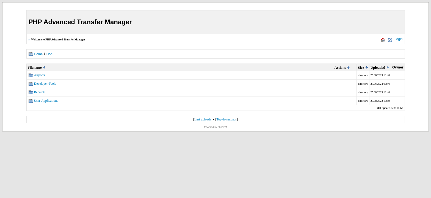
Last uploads (202, 119)
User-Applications (46, 101)
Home (38, 54)
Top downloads (227, 119)
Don (49, 54)
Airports (39, 75)
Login (398, 39)
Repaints (40, 92)
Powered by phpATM (215, 127)
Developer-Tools (45, 84)
